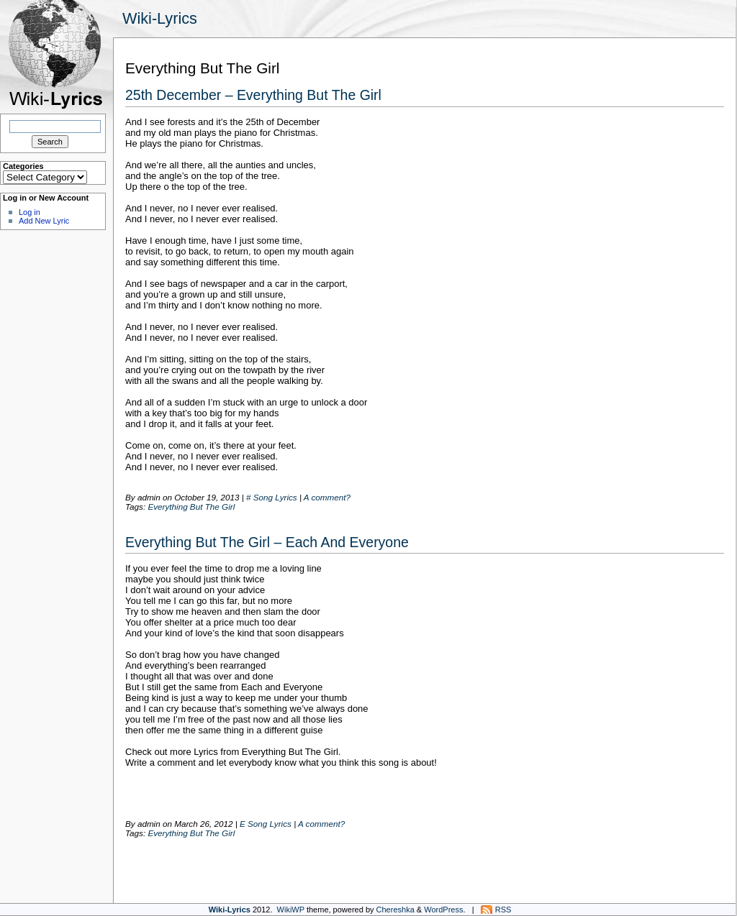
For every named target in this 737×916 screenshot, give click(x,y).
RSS (503, 909)
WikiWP (290, 909)
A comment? (327, 497)
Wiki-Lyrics (159, 18)
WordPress (443, 909)
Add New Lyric (44, 220)
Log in (29, 212)
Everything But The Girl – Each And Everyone (267, 542)
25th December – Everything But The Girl (253, 95)
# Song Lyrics (271, 497)
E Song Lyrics (265, 823)
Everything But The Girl (191, 506)
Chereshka (395, 909)
